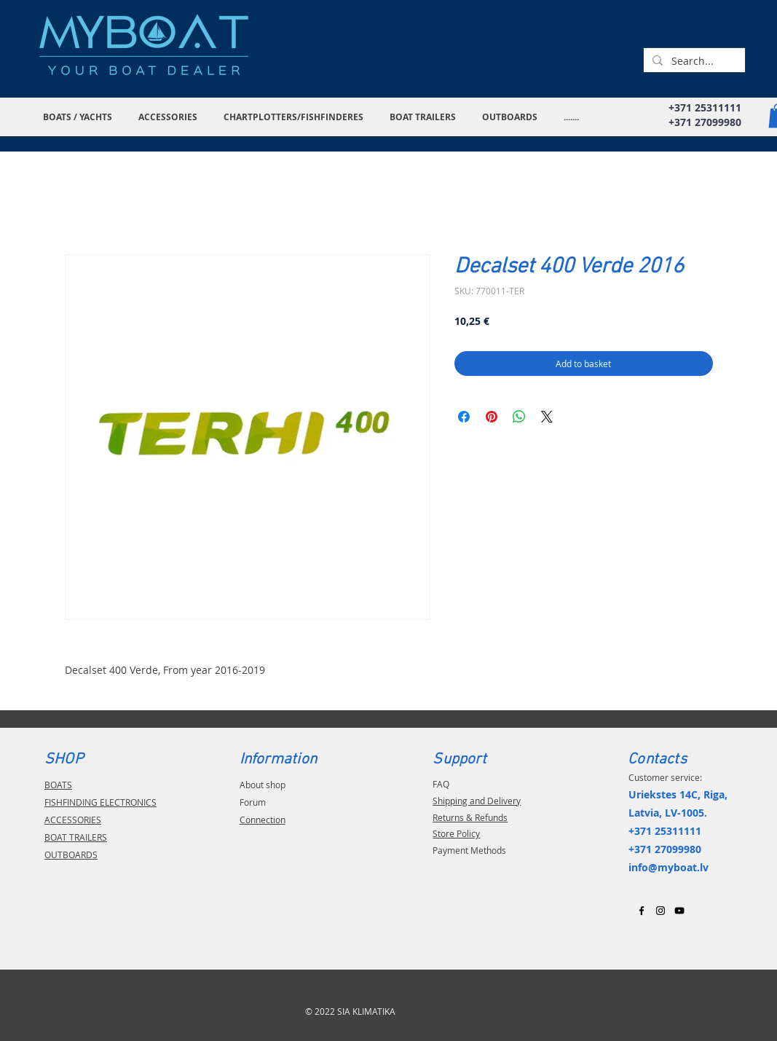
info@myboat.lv (668, 867)
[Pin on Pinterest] (491, 416)
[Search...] (692, 61)
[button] (79, 117)
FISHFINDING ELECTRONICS (100, 802)
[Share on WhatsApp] (519, 416)
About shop (262, 784)
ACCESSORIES (72, 819)
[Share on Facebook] (464, 416)
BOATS (58, 784)
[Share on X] (547, 416)
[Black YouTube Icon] (679, 910)
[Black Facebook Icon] (641, 910)
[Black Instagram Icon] (660, 910)
